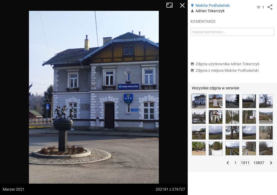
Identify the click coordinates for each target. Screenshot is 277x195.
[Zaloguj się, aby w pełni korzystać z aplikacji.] (259, 7)
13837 (258, 163)
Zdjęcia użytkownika (224, 64)
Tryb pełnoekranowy (171, 5)
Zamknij (182, 5)
